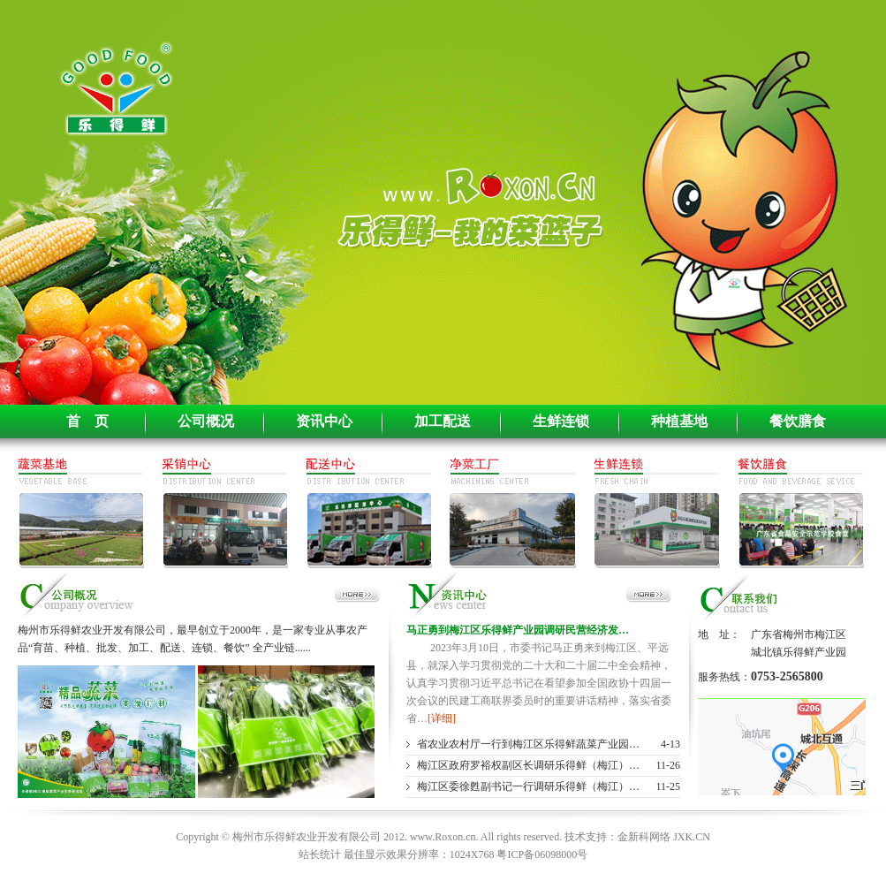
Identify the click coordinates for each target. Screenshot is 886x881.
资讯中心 (324, 421)
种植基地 (679, 421)
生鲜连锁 (561, 421)
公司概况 (206, 421)
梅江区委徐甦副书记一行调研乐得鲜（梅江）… (528, 786)
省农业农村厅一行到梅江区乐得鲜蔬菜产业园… (528, 744)
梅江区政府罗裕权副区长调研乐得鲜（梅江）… (528, 765)
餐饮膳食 (797, 421)
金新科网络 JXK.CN (663, 837)
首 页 (87, 421)
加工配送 (442, 421)
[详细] (442, 718)
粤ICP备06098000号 (541, 854)
